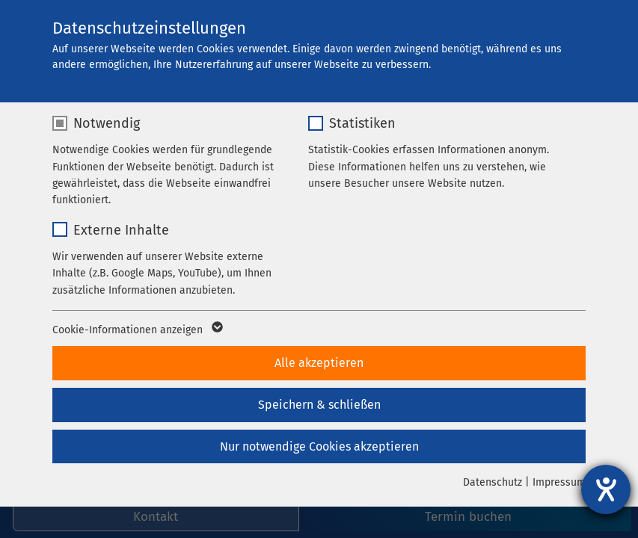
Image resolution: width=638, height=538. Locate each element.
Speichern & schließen (319, 405)
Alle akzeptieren (319, 363)
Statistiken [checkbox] (362, 123)
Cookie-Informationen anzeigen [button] (136, 330)
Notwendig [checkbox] (106, 123)
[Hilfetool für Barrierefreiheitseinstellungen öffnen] (606, 489)
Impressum (559, 482)
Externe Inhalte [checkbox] (121, 230)
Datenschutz (492, 482)
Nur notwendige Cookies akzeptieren (319, 446)
